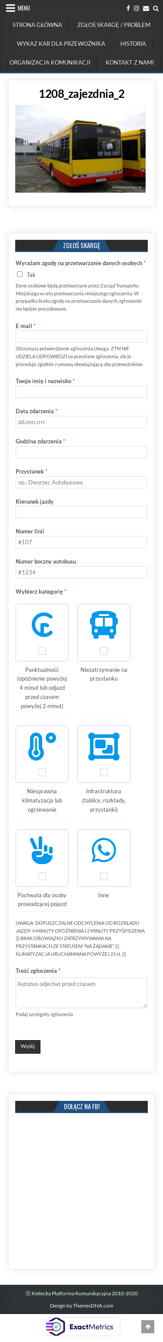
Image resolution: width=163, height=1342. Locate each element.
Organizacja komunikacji (50, 62)
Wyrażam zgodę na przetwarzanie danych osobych (81, 262)
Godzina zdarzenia (40, 441)
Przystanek (31, 471)
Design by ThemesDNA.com (81, 1305)
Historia (133, 43)
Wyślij (28, 1046)
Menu (24, 7)
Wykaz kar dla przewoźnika (61, 43)
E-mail (26, 325)
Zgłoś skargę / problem (113, 24)
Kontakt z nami (130, 62)
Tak (31, 274)
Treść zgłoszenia (38, 970)
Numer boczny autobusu (46, 561)
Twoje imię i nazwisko (45, 380)
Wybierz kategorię (41, 591)
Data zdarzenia (36, 411)
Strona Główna (37, 24)
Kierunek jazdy (34, 501)
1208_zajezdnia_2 (81, 93)
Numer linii (30, 531)
